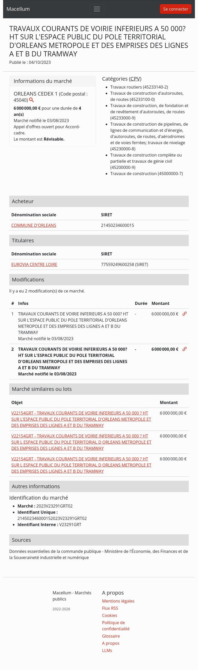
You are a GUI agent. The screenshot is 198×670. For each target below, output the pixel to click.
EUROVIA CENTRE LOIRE (34, 264)
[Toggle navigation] (97, 9)
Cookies (109, 615)
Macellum (18, 8)
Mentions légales (118, 601)
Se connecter (175, 9)
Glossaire (111, 636)
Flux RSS (110, 608)
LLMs (107, 650)
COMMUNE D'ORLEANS (33, 225)
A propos (110, 643)
